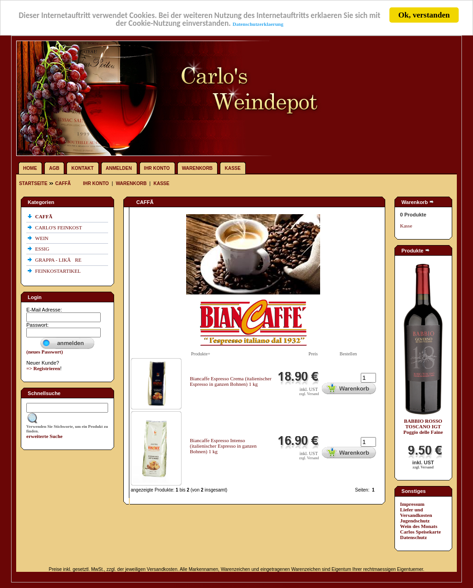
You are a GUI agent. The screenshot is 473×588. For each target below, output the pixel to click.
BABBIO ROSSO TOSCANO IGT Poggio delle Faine (423, 426)
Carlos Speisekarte (420, 531)
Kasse (232, 168)
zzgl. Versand (309, 394)
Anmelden (119, 168)
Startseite (34, 183)
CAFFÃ (64, 183)
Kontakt (83, 168)
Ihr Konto (157, 168)
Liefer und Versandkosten (416, 512)
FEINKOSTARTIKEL (58, 271)
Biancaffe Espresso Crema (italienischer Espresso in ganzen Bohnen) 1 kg (231, 381)
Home (30, 168)
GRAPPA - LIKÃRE (59, 260)
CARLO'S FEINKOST (59, 227)
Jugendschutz (415, 520)
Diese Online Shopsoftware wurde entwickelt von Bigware (236, 585)
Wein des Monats (418, 526)
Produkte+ (201, 353)
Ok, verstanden (423, 15)
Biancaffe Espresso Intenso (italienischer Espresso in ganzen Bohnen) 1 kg (223, 446)
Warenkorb (197, 168)
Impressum (412, 504)
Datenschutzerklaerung (257, 24)
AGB (54, 168)
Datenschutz (413, 537)
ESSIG (42, 249)
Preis (313, 353)
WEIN (42, 238)
